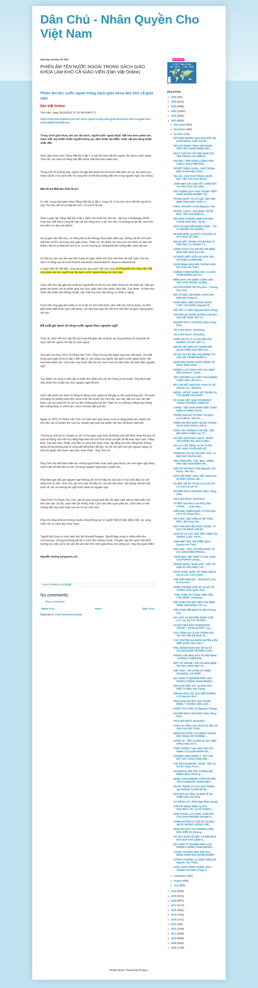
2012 (174, 928)
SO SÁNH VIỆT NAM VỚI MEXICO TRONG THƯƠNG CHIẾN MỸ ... (192, 401)
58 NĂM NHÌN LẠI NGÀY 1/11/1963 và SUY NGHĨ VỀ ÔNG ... (194, 235)
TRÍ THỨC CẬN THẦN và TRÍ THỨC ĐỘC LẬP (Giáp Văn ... (193, 520)
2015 (174, 914)
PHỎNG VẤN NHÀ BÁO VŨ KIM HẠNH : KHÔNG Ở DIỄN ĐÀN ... (195, 657)
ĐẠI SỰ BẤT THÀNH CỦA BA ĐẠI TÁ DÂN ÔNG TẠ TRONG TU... (194, 243)
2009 (174, 943)
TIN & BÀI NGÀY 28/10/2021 (189, 721)
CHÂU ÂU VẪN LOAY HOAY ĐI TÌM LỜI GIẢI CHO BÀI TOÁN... (195, 727)
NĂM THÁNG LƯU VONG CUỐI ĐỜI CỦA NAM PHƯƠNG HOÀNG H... (193, 815)
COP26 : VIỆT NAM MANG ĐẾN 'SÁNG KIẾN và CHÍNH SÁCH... (195, 409)
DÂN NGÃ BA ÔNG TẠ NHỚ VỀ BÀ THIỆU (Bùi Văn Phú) (193, 795)
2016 (174, 910)
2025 (174, 101)
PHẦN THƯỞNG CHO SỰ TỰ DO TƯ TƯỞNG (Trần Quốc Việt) (193, 588)
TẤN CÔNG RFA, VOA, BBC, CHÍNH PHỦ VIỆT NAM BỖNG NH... (193, 462)
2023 (174, 111)
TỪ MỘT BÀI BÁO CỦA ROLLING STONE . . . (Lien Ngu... (192, 505)
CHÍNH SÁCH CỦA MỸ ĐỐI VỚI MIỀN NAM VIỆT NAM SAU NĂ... (194, 250)
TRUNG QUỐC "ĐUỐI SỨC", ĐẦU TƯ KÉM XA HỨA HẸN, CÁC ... (194, 566)
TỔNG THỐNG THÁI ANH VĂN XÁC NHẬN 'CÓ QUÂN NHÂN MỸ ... (193, 750)
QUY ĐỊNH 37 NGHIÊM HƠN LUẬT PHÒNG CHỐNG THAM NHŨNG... (193, 680)
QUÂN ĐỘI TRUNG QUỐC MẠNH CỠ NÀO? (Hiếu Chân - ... (194, 363)
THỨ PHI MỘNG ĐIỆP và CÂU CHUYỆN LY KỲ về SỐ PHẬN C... (193, 808)
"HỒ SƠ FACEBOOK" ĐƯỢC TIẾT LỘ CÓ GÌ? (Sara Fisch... (194, 765)
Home (98, 608)
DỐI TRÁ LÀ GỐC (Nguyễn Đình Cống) (195, 310)
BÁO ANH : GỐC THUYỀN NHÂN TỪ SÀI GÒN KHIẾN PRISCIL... (193, 550)
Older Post (148, 608)
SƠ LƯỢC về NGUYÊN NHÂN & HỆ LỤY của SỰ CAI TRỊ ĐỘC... (193, 619)
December (180, 124)
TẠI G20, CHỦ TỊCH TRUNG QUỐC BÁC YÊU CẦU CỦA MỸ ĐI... (193, 177)
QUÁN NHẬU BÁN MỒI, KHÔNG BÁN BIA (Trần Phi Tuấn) (194, 266)
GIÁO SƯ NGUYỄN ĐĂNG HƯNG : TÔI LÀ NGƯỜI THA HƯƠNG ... (195, 228)
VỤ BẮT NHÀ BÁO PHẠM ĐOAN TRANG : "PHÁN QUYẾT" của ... (193, 626)
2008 (174, 947)
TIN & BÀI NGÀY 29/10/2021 (189, 499)
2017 (174, 905)
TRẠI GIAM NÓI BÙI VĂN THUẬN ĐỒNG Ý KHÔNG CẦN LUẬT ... (192, 702)
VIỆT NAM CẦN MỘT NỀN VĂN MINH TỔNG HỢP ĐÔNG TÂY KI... (194, 604)
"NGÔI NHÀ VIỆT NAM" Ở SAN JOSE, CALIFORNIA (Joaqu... (194, 558)
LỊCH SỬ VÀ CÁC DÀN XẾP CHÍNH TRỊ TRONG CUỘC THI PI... (195, 535)
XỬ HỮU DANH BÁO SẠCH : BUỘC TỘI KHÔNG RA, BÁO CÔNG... (193, 439)
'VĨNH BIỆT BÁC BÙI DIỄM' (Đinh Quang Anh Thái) (192, 543)
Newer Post (47, 608)
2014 (174, 919)
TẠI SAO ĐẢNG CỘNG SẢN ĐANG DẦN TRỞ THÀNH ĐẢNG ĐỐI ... (192, 147)
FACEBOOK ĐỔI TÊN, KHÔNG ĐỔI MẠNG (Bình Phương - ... (193, 773)
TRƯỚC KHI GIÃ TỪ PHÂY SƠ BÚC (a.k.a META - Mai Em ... (193, 416)
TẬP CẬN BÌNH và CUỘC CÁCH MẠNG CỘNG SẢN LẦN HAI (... (195, 378)
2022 (174, 115)
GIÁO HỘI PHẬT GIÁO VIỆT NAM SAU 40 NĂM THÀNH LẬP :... (194, 477)
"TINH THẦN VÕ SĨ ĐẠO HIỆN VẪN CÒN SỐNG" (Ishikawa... (193, 596)
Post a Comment (54, 601)
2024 (174, 106)
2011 (174, 933)
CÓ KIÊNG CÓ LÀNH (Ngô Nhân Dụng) (195, 801)
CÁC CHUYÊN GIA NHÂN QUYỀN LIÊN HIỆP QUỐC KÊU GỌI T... (195, 642)
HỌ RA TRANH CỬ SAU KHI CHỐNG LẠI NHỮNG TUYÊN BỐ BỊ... (194, 788)
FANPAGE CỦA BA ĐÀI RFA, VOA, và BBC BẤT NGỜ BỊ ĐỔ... (194, 455)
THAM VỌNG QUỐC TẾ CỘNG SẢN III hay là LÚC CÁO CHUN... (194, 573)
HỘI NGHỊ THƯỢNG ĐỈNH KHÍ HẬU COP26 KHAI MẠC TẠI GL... (193, 220)
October (179, 134)
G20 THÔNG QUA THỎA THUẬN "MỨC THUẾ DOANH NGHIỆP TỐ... (195, 193)
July (176, 885)
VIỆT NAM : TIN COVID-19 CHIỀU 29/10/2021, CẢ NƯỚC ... (192, 672)
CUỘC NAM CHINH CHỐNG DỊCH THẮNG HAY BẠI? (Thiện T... (192, 868)
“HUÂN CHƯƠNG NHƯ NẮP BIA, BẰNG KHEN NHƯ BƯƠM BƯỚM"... (195, 853)
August (178, 880)
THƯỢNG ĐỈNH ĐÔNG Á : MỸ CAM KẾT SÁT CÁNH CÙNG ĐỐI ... (193, 757)
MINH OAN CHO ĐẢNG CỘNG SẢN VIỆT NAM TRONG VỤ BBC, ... (193, 281)
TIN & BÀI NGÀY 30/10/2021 (189, 330)
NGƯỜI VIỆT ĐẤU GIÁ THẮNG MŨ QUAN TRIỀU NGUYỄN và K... (192, 348)
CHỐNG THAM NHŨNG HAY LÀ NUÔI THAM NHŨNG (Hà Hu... (194, 273)
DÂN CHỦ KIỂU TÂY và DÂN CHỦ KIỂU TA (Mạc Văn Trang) (192, 687)
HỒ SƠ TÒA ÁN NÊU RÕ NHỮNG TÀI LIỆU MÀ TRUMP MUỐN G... (194, 356)
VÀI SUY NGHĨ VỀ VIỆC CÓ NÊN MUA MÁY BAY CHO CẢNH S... (194, 838)
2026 (174, 97)
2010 (174, 938)
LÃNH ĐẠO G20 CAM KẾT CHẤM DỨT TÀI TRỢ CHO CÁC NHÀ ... (195, 185)
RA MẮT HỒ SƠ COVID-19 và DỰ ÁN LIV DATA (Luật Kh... (194, 485)
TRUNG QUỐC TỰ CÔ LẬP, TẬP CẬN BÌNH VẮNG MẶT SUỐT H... (194, 200)
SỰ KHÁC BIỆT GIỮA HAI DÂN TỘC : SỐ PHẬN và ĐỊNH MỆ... (194, 258)
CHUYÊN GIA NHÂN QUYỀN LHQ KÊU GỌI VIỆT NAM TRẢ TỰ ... (195, 316)
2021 (174, 120)
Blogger (143, 970)
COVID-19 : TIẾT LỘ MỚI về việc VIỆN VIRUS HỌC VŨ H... (194, 742)
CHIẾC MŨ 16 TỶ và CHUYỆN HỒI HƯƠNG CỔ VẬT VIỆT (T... (192, 340)
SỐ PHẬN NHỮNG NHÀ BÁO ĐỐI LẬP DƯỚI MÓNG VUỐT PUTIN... (194, 139)
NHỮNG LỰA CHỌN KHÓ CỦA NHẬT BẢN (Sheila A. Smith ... (194, 371)
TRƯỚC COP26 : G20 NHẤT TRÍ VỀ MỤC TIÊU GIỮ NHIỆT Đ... (193, 213)
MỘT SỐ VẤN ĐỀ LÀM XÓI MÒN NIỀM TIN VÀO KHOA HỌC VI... (194, 664)
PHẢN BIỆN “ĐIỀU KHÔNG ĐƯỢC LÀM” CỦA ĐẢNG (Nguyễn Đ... (192, 304)
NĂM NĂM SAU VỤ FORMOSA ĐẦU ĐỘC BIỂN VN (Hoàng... (193, 830)
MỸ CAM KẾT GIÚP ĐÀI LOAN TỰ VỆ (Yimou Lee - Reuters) (194, 386)
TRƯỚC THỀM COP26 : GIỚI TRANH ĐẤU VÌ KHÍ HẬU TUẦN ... (194, 170)
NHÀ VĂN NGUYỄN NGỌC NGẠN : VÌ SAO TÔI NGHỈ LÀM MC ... (194, 528)
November (180, 129)
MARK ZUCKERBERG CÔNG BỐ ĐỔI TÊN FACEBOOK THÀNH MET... (194, 780)
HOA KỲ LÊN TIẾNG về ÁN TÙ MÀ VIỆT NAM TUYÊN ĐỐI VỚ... (192, 447)
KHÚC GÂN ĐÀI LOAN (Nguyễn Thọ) (194, 206)
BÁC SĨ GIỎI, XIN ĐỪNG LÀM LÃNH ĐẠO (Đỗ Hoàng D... (193, 296)
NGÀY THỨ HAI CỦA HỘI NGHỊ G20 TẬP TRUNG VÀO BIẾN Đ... (193, 155)
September (180, 876)
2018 (174, 900)
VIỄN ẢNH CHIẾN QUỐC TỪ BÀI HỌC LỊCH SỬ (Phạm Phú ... (194, 512)
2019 (174, 896)
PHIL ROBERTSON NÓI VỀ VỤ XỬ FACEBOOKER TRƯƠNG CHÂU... (193, 649)
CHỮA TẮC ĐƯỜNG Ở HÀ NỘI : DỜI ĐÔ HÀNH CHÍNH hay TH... (193, 432)
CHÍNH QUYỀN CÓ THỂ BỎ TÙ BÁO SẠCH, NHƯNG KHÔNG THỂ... (193, 823)
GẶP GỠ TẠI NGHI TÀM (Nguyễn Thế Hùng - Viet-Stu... (194, 470)
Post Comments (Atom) (68, 614)
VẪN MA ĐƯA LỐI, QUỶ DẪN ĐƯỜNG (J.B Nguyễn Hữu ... (194, 695)
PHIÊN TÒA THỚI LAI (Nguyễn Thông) (195, 708)
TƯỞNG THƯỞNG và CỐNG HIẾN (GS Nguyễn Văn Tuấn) (194, 861)
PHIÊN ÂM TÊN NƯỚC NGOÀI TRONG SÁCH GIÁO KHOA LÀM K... (195, 424)
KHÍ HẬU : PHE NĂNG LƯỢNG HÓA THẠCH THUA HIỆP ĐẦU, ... (193, 162)
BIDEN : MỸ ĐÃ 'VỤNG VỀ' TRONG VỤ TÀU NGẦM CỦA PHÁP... (195, 394)
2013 (174, 924)
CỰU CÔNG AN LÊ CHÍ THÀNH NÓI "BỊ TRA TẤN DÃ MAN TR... (193, 634)
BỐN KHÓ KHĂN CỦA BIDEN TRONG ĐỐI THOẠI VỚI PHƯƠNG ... (194, 735)
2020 (174, 891)
